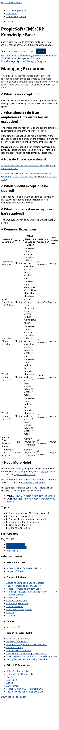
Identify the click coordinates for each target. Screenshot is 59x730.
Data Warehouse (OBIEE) (18, 671)
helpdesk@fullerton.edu (30, 490)
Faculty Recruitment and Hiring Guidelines (27, 659)
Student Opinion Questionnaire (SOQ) (25, 688)
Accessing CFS (13, 627)
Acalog (9, 682)
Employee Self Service (17, 641)
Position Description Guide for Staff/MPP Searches (31, 656)
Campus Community (16, 600)
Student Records (14, 606)
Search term (7, 51)
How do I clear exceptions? (24, 159)
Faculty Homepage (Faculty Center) (23, 585)
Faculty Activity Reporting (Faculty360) (25, 691)
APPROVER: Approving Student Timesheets (33, 495)
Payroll (44, 471)
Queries (10, 612)
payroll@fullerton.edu (24, 474)
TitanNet (11, 615)
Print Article (12, 550)
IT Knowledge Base (16, 16)
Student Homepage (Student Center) (24, 588)
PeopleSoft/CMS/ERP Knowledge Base (20, 55)
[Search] (24, 51)
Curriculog (11, 679)
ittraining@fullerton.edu (33, 482)
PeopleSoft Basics (15, 571)
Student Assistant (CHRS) (18, 650)
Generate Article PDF (15, 544)
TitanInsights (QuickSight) (19, 673)
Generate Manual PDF (16, 547)
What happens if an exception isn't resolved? (26, 211)
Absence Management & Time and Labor (26, 644)
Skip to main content (11, 2)
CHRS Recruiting (14, 647)
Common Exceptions (19, 229)
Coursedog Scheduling (17, 603)
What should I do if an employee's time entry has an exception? (24, 117)
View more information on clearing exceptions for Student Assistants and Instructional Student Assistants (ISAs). (29, 176)
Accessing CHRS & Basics (18, 638)
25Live (9, 676)
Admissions (12, 597)
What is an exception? (20, 94)
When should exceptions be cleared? (24, 188)
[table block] (29, 345)
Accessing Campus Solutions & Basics (25, 582)
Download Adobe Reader (13, 696)
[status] (29, 81)
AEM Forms (12, 685)
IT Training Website (16, 10)
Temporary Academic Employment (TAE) (26, 653)
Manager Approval (16, 61)
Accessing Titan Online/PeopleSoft (23, 568)
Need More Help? (16, 462)
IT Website (11, 13)
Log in (9, 21)
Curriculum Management (19, 609)
